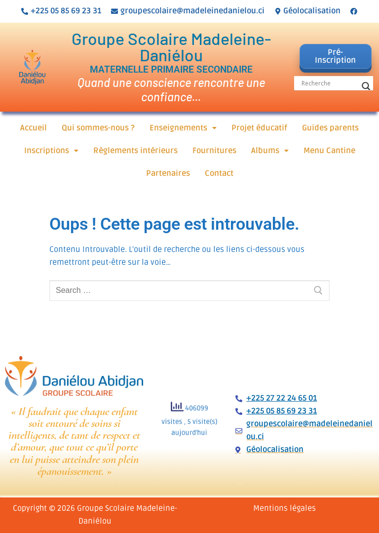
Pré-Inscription (335, 56)
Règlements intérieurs (135, 151)
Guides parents (330, 128)
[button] (183, 128)
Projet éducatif (259, 128)
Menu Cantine (329, 151)
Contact (219, 173)
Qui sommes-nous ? (98, 128)
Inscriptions (51, 151)
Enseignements (183, 128)
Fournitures (214, 151)
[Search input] (329, 83)
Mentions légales (284, 508)
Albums (270, 151)
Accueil (33, 128)
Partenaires (168, 173)
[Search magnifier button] (366, 86)
